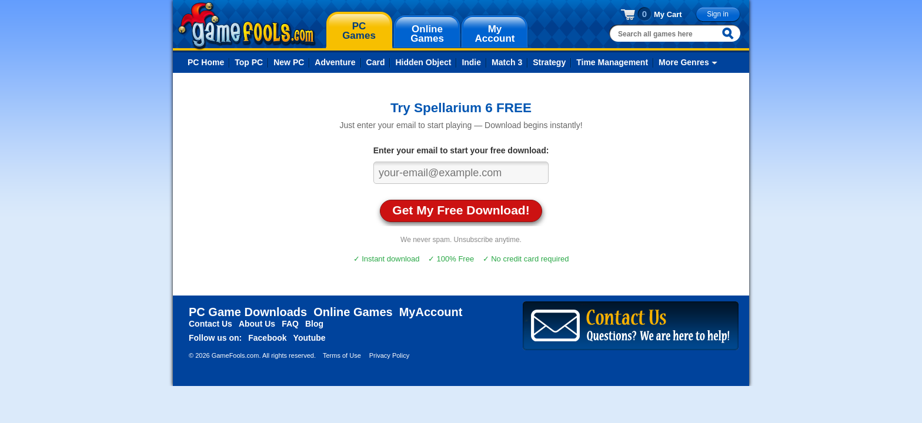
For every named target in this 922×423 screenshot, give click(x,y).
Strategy (549, 62)
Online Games (353, 312)
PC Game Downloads (248, 312)
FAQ (290, 323)
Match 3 (507, 62)
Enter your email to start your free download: (461, 150)
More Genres (684, 62)
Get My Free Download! (460, 210)
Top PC (249, 62)
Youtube (309, 338)
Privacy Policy (389, 355)
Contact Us (210, 323)
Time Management (612, 62)
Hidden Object (423, 62)
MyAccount (431, 312)
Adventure (335, 62)
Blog (314, 323)
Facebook (267, 338)
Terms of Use (342, 355)
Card (375, 62)
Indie (471, 62)
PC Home (206, 62)
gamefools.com (246, 26)
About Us (257, 323)
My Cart (668, 14)
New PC (288, 62)
